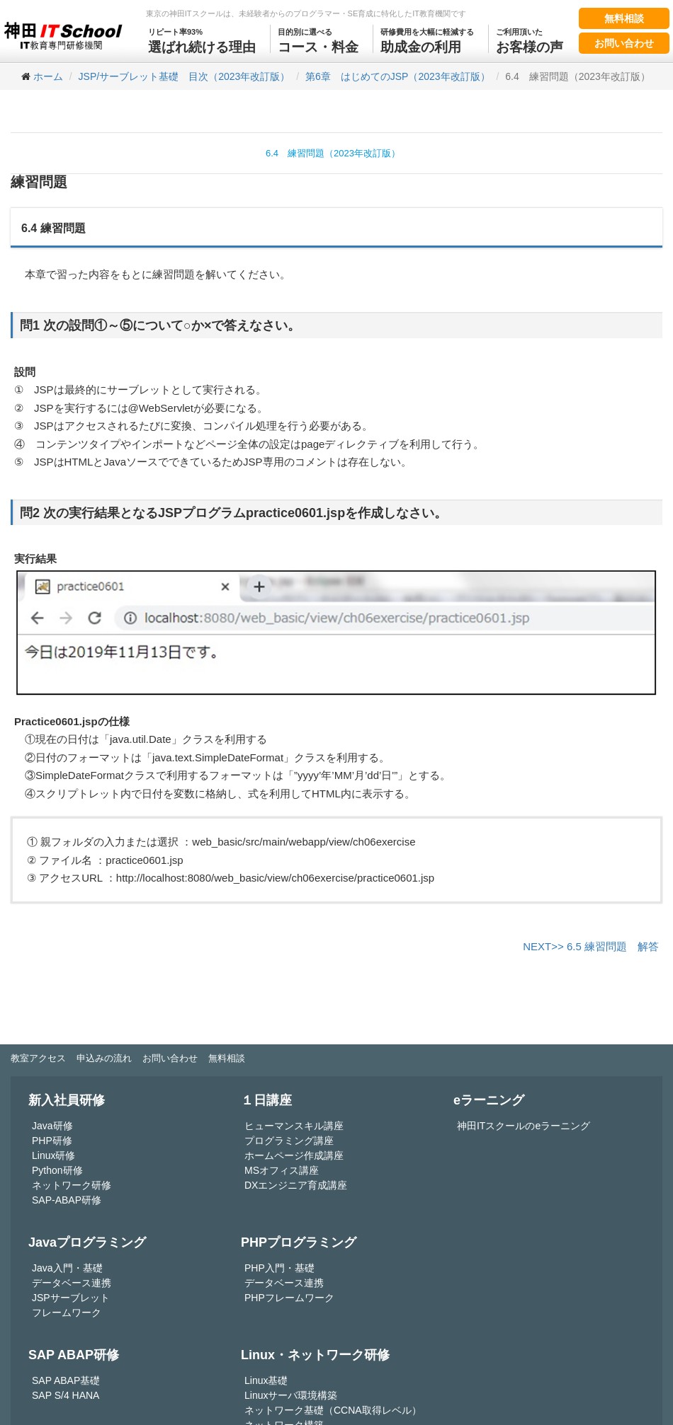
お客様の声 (529, 39)
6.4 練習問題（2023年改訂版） (333, 153)
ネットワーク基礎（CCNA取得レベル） (333, 1410)
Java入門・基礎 (67, 1268)
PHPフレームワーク (289, 1297)
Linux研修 (53, 1155)
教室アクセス (38, 1058)
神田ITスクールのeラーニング (523, 1125)
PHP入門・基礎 (279, 1268)
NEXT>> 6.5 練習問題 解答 (591, 946)
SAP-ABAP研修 (66, 1200)
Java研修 (52, 1125)
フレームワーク (66, 1312)
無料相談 (624, 18)
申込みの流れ (104, 1058)
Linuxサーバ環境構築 (290, 1395)
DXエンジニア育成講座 (295, 1185)
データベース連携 (71, 1282)
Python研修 (57, 1170)
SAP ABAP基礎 (66, 1380)
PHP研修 (52, 1140)
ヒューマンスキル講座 (294, 1125)
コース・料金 (318, 39)
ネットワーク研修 (71, 1185)
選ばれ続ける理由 (202, 39)
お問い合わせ (624, 43)
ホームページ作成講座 (294, 1155)
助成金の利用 (427, 39)
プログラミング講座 (289, 1140)
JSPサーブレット (71, 1297)
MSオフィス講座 (281, 1170)
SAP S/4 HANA (65, 1395)
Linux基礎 (266, 1380)
